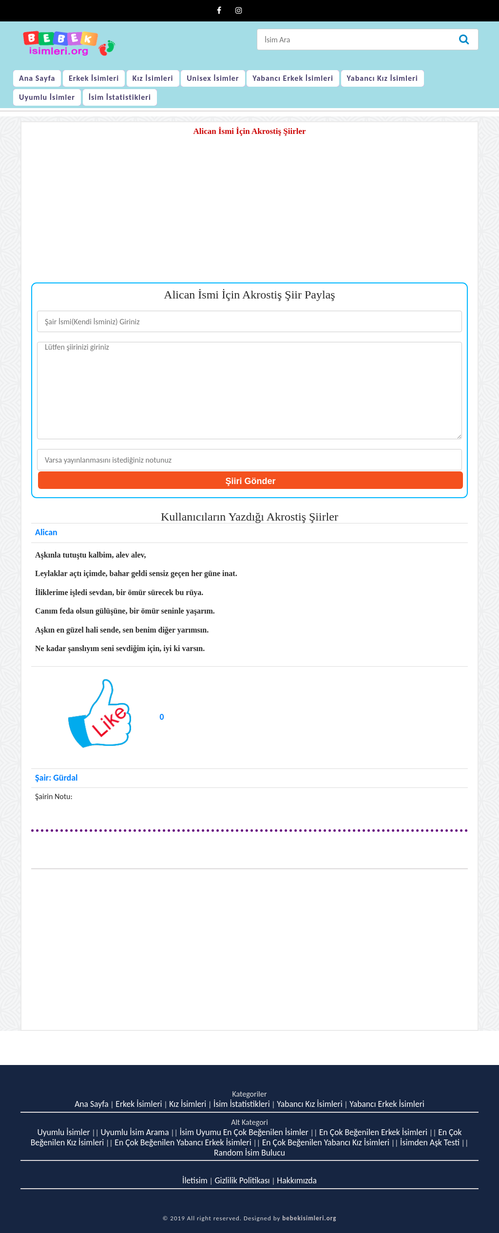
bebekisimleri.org (309, 1218)
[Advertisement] (249, 214)
